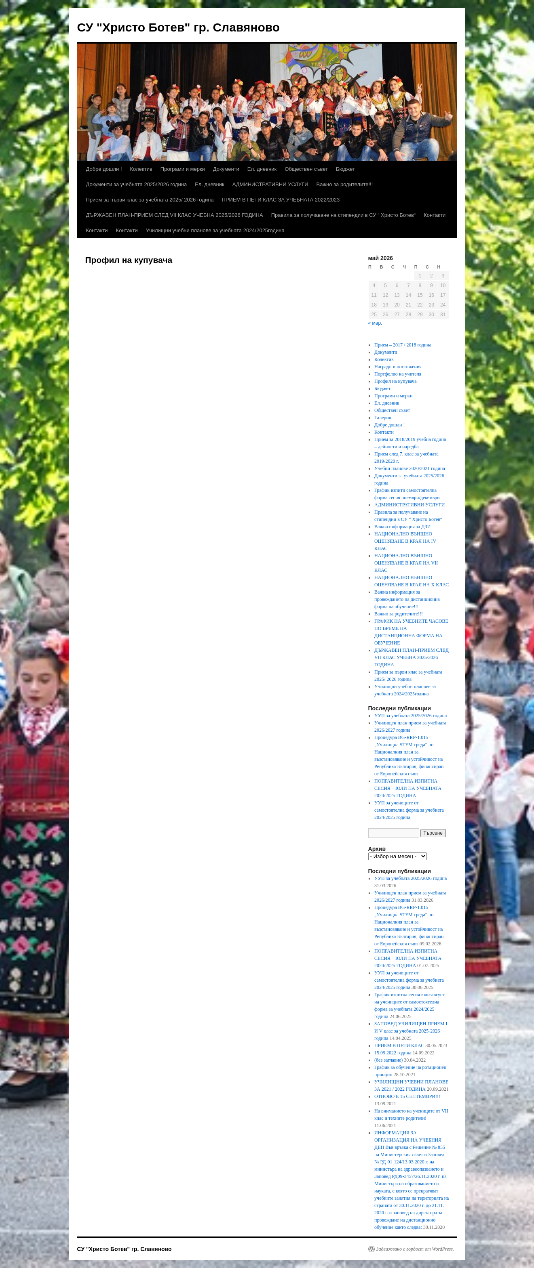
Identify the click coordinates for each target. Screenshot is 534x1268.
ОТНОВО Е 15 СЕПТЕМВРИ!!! (407, 1096)
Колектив (141, 169)
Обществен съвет (306, 169)
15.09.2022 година (393, 1053)
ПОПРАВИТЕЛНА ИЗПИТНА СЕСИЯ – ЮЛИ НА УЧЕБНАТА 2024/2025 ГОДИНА (407, 788)
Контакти (434, 215)
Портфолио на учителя (397, 374)
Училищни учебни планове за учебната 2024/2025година (215, 230)
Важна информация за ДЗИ (402, 526)
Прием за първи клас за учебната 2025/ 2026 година (150, 200)
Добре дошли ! (104, 169)
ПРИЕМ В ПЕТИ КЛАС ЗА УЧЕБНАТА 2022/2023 (281, 200)
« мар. (375, 323)
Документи (226, 169)
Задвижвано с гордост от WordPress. (415, 1249)
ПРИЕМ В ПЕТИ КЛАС (399, 1045)
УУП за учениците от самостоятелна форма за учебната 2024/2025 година (409, 810)
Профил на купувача (395, 381)
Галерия (382, 417)
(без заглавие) (388, 1060)
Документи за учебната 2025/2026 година (136, 184)
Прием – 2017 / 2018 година (402, 345)
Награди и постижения (398, 366)
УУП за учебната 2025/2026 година (410, 715)
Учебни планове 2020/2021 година (409, 468)
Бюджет (345, 169)
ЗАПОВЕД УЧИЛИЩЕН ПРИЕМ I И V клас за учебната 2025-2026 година (410, 1031)
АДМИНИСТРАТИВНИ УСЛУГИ (270, 184)
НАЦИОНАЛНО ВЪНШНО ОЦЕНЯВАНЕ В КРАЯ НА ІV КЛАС (405, 541)
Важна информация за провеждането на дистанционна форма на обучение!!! (407, 599)
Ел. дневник (262, 169)
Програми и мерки (182, 169)
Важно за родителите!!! (345, 184)
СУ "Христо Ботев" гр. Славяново (178, 27)
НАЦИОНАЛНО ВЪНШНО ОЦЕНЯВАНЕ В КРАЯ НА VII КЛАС (406, 563)
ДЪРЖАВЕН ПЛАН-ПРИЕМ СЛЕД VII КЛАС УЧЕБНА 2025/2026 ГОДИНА (174, 215)
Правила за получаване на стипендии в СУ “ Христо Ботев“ (343, 215)
